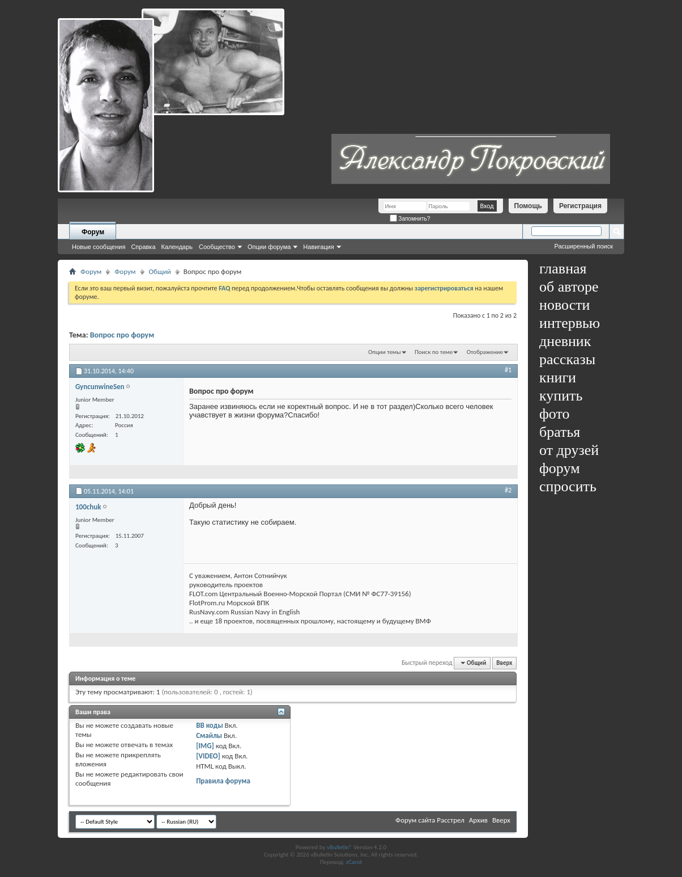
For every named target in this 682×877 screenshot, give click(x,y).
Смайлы (209, 735)
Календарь (177, 246)
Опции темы (384, 352)
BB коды (209, 725)
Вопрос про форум (122, 335)
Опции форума (269, 246)
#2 (508, 490)
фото (554, 414)
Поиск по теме (434, 352)
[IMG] (205, 745)
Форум (93, 232)
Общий (160, 271)
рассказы (567, 359)
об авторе (568, 287)
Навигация (318, 246)
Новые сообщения (98, 246)
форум (559, 468)
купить (560, 395)
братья (559, 432)
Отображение (485, 352)
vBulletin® (339, 847)
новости (564, 305)
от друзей (569, 450)
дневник (565, 341)
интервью (569, 323)
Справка (143, 246)
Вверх (504, 663)
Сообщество (217, 246)
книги (557, 377)
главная (563, 268)
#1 (508, 370)
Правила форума (223, 781)
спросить (567, 486)
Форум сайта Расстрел (429, 820)
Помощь (528, 206)
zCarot (354, 862)
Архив (478, 820)
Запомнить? (410, 219)
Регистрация (580, 206)
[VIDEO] (208, 756)
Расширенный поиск (583, 246)
